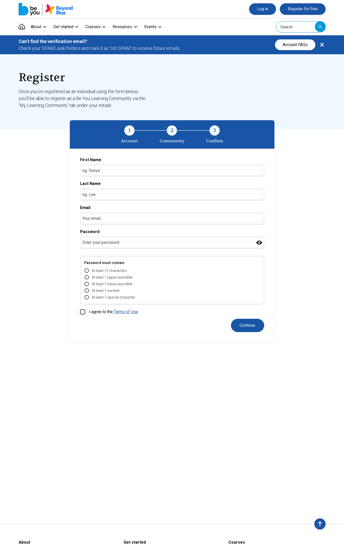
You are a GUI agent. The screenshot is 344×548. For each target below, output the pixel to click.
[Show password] (259, 242)
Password (89, 231)
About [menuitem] (36, 26)
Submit (320, 26)
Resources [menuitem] (123, 26)
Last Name (90, 183)
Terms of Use (126, 311)
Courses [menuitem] (93, 26)
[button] (320, 524)
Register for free (303, 8)
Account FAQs (295, 44)
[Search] (301, 26)
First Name (90, 159)
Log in (262, 8)
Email (85, 207)
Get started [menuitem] (64, 26)
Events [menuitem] (151, 26)
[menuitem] (22, 26)
